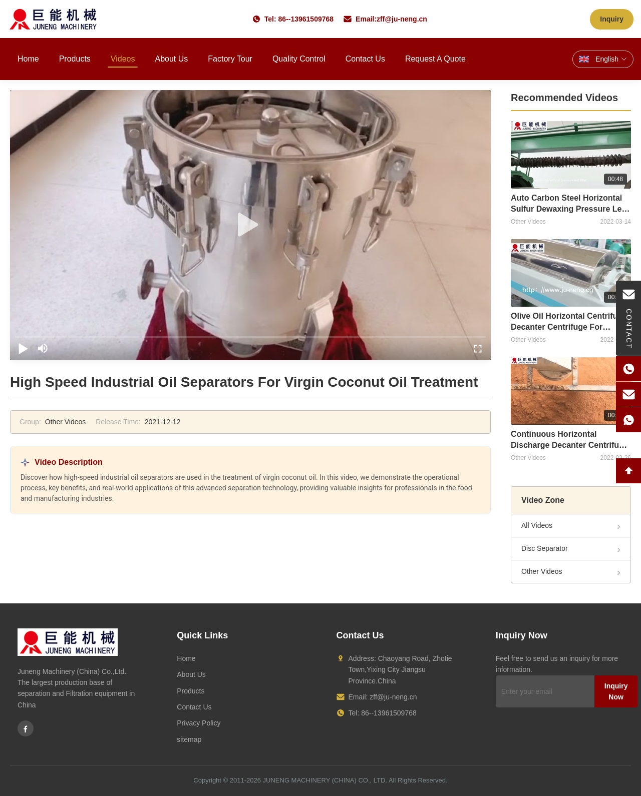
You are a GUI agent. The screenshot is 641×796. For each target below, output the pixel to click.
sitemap (189, 739)
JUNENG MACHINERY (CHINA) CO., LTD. (325, 780)
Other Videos (541, 571)
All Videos (536, 525)
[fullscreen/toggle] (478, 348)
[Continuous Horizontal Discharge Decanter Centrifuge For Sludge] (571, 391)
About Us (171, 59)
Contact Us (365, 59)
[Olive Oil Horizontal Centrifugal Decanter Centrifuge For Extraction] (571, 273)
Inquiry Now (616, 691)
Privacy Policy (198, 723)
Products (75, 59)
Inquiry (611, 19)
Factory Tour (230, 59)
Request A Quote (435, 59)
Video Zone (542, 500)
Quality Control (299, 59)
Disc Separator (544, 548)
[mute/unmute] (43, 348)
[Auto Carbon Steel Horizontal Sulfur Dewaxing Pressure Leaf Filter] (571, 155)
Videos (123, 59)
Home (28, 59)
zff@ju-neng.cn (402, 19)
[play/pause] (23, 348)
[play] (250, 225)
